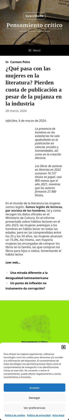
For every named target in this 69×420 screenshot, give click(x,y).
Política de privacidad (39, 415)
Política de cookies (15, 415)
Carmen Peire (20, 62)
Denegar (34, 398)
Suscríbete (34, 16)
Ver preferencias (34, 408)
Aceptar (34, 387)
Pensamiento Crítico (34, 342)
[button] (63, 347)
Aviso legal (58, 415)
